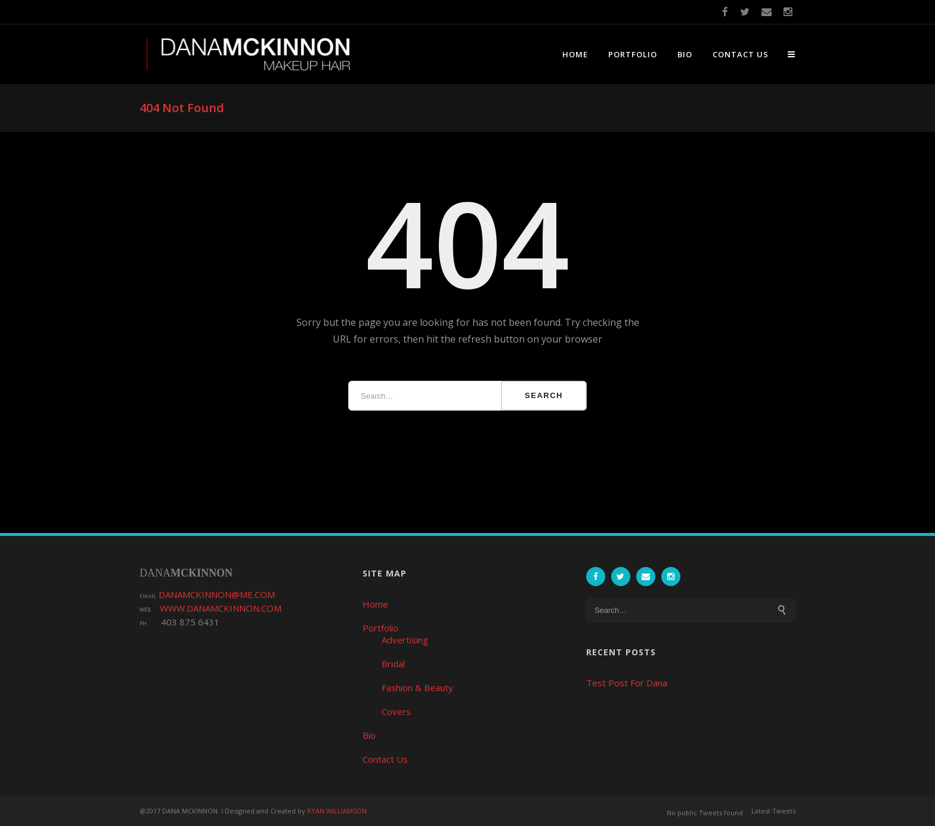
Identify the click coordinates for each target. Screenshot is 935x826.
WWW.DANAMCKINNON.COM (220, 608)
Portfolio (632, 54)
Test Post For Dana (626, 683)
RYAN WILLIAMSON (337, 810)
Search (544, 395)
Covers (396, 711)
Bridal (393, 664)
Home (575, 54)
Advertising (405, 640)
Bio (684, 54)
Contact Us (741, 54)
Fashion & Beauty (417, 688)
